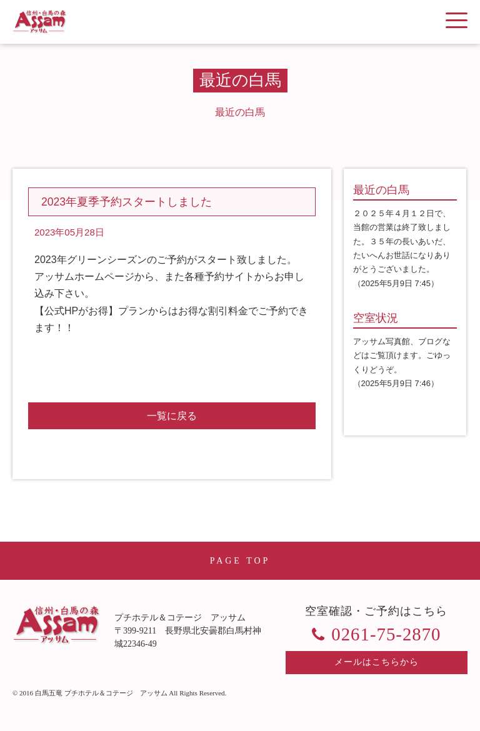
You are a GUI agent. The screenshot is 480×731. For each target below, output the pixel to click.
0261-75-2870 (386, 634)
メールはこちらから (376, 662)
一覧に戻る (172, 415)
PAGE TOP (240, 560)
